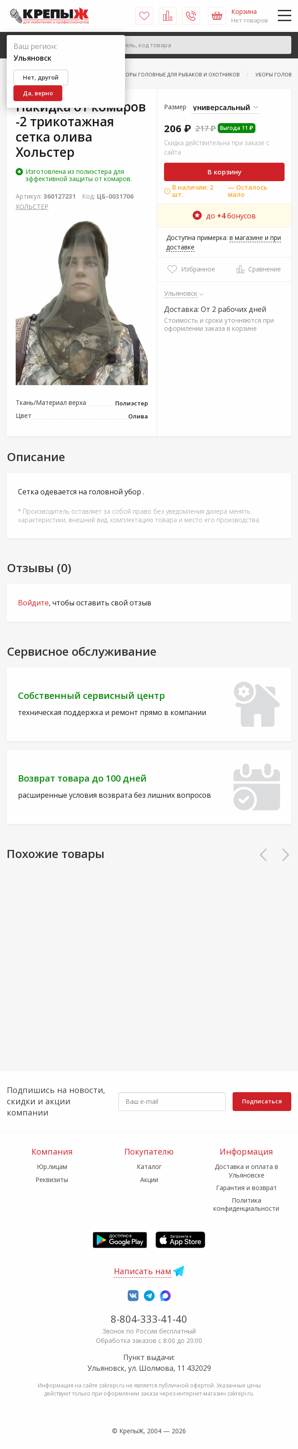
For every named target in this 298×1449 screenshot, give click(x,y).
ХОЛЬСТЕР (32, 206)
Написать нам (142, 1271)
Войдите (33, 603)
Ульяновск (181, 293)
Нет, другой (41, 77)
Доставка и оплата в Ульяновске (246, 1170)
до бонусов (224, 216)
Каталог (149, 1166)
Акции (149, 1179)
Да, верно (38, 93)
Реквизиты (51, 1179)
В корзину (224, 171)
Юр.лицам (52, 1166)
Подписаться (262, 1101)
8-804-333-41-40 (149, 1318)
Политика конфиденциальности (246, 1204)
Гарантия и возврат (246, 1187)
